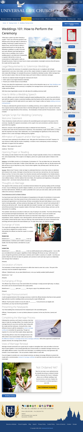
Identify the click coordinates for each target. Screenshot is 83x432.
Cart (81, 2)
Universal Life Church (27, 10)
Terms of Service (60, 424)
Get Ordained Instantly (46, 387)
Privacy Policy (42, 424)
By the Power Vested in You (71, 112)
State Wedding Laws (55, 84)
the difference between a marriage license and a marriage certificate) (20, 338)
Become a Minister (11, 424)
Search (34, 424)
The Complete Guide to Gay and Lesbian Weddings (73, 135)
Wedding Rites (72, 89)
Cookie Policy (51, 424)
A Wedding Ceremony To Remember (72, 43)
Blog (30, 424)
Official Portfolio (71, 66)
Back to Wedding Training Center (72, 24)
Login (56, 2)
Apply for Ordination (65, 2)
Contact (75, 2)
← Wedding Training (9, 395)
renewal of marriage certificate (26, 357)
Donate (75, 424)
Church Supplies (22, 424)
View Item (71, 46)
